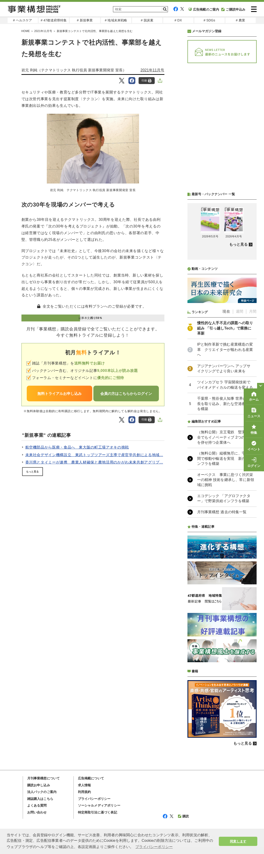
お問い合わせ (37, 812)
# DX (178, 20)
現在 (226, 311)
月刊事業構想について (43, 778)
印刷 (146, 80)
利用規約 (84, 791)
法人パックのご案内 (42, 791)
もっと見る (32, 471)
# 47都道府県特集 (54, 20)
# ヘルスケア (22, 20)
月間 (252, 311)
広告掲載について (91, 778)
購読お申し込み (38, 785)
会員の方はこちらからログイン (126, 394)
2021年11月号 (152, 70)
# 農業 (240, 20)
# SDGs (209, 20)
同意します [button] (238, 841)
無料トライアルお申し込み (59, 394)
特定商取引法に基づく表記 (97, 812)
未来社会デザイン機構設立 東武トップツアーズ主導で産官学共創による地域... (94, 455)
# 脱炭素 (147, 20)
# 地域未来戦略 (116, 20)
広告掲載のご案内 (204, 9)
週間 (239, 311)
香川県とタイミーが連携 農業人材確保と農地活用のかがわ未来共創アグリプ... (94, 462)
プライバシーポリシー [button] (154, 847)
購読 (183, 816)
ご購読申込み (233, 9)
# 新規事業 (85, 20)
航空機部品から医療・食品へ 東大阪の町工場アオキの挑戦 (77, 447)
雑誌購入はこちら (40, 798)
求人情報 (84, 785)
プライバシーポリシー (94, 798)
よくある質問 (37, 805)
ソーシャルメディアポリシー (99, 805)
